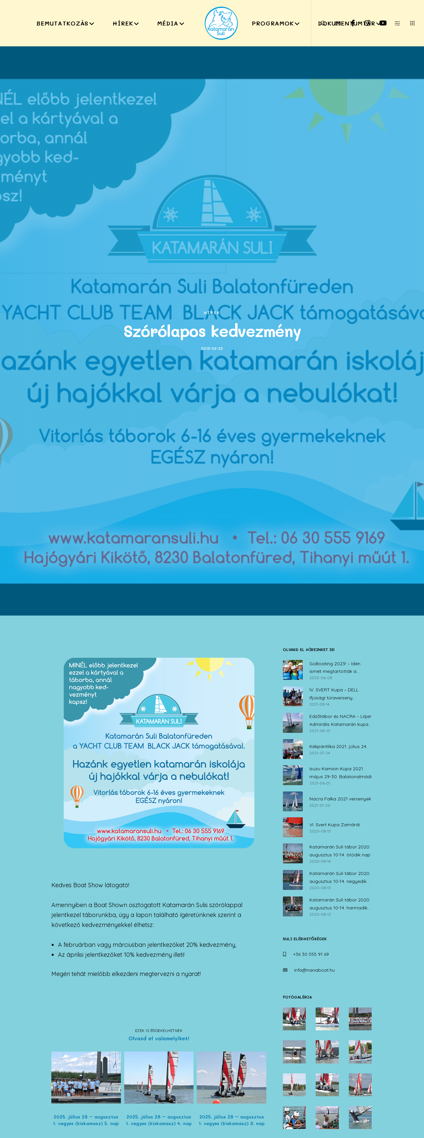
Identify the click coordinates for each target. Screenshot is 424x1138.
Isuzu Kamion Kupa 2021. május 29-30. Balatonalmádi (340, 773)
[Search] (318, 23)
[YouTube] (378, 23)
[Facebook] (348, 23)
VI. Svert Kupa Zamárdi (334, 825)
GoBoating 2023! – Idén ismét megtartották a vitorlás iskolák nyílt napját (338, 668)
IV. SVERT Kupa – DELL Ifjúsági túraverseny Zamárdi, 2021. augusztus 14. (341, 694)
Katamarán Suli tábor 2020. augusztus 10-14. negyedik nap (339, 878)
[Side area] (393, 23)
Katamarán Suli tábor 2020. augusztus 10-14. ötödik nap (339, 851)
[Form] (333, 23)
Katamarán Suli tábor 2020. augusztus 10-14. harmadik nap (339, 904)
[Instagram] (363, 23)
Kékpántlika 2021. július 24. (338, 746)
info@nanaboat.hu (314, 970)
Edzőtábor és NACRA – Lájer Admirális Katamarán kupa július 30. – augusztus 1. (340, 721)
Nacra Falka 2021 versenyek (340, 799)
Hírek (212, 312)
